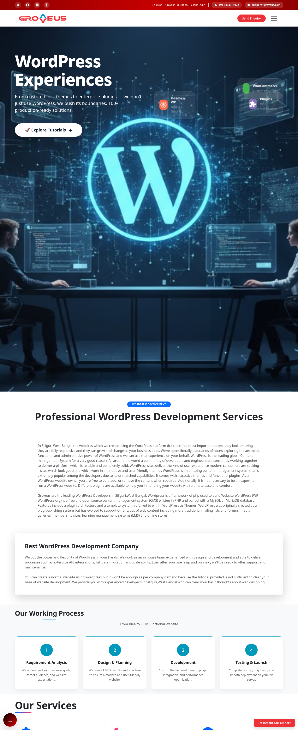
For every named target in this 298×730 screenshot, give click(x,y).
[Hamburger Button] (274, 18)
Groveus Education (176, 5)
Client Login (198, 5)
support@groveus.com (264, 5)
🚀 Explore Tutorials (48, 130)
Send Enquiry (251, 18)
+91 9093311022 (227, 5)
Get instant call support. (274, 723)
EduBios (157, 5)
